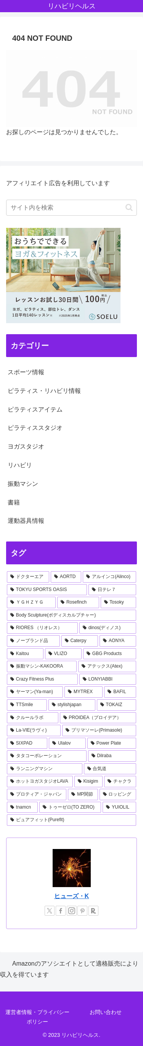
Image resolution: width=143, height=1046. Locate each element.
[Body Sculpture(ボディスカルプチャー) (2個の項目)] (71, 615)
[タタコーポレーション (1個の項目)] (47, 756)
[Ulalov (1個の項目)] (67, 743)
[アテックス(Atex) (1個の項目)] (107, 666)
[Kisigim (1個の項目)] (88, 781)
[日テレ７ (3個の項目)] (112, 590)
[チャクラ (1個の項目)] (120, 781)
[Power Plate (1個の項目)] (111, 743)
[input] (71, 208)
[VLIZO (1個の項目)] (63, 654)
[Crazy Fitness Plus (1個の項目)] (42, 679)
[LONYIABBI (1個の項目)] (107, 679)
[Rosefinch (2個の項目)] (78, 602)
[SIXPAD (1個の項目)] (27, 743)
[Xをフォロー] (50, 911)
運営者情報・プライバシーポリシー (37, 1017)
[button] (129, 207)
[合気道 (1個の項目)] (110, 769)
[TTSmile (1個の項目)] (27, 705)
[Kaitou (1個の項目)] (25, 654)
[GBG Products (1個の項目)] (109, 654)
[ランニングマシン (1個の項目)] (44, 769)
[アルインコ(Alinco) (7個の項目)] (109, 577)
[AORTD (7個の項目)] (66, 577)
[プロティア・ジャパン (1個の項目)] (36, 794)
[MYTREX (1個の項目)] (83, 692)
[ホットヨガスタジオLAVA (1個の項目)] (40, 781)
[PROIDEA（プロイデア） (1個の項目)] (98, 718)
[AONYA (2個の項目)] (118, 641)
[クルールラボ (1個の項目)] (32, 718)
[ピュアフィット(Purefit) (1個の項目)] (71, 820)
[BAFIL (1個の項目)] (120, 692)
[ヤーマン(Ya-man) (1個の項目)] (35, 692)
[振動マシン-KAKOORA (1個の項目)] (42, 666)
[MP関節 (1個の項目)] (83, 794)
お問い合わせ (106, 1012)
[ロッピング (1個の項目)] (118, 794)
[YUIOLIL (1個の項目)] (119, 807)
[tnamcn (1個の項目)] (22, 807)
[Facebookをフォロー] (61, 911)
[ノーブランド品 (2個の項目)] (33, 641)
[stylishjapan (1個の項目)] (71, 705)
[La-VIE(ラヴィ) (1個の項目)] (34, 730)
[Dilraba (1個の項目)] (112, 756)
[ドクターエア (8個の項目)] (28, 577)
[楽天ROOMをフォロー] (93, 911)
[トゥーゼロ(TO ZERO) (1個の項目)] (70, 807)
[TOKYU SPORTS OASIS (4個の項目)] (47, 590)
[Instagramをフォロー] (72, 911)
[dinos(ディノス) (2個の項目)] (107, 628)
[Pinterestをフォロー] (82, 911)
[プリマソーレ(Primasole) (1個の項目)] (99, 730)
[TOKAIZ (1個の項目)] (116, 705)
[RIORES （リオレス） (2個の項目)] (42, 628)
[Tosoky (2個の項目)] (118, 602)
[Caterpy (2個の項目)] (79, 641)
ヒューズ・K (71, 896)
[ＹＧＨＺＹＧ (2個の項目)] (31, 602)
